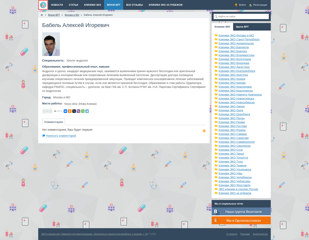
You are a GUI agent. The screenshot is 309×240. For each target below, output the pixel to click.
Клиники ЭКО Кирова (232, 82)
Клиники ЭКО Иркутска (233, 74)
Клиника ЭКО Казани (232, 78)
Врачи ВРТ (242, 26)
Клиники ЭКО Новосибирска (237, 102)
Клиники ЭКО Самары (233, 134)
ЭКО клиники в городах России (238, 189)
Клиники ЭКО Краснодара (235, 86)
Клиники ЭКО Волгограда (235, 59)
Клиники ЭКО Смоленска (235, 145)
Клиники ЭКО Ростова (233, 126)
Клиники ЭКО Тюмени (233, 165)
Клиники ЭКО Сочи (231, 149)
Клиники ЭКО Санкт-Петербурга (239, 39)
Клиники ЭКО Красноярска (236, 90)
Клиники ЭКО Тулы (231, 161)
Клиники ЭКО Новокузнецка (236, 98)
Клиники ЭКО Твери (231, 153)
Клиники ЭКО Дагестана (234, 67)
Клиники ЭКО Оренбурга (234, 114)
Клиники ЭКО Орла (231, 110)
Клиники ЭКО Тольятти (233, 157)
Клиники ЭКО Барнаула (234, 47)
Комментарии (53, 122)
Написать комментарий (61, 135)
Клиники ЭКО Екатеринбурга (237, 71)
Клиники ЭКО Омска (232, 106)
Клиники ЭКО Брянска (233, 51)
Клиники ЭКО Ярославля (234, 185)
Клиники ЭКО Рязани (232, 130)
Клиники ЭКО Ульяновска (235, 169)
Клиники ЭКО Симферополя (237, 141)
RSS (204, 130)
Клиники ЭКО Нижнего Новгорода (240, 94)
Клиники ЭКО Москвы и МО (236, 35)
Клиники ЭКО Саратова (234, 138)
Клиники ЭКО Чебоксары (234, 181)
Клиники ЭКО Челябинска (235, 177)
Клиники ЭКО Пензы (232, 118)
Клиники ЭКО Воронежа (234, 63)
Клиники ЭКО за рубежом (235, 193)
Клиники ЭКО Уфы (230, 173)
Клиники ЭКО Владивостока (236, 55)
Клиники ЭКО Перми (232, 122)
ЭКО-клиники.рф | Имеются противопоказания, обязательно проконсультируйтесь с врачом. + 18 (94, 234)
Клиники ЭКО (222, 26)
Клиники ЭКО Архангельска (236, 43)
